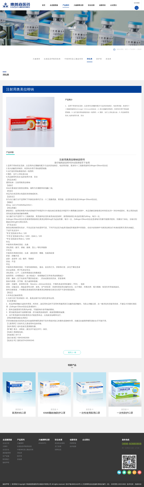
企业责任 (113, 5)
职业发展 (91, 5)
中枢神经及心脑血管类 (74, 59)
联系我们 (6, 459)
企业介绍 (6, 443)
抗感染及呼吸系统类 (52, 59)
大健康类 (36, 59)
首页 (43, 5)
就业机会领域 (60, 443)
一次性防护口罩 (125, 413)
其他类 (108, 59)
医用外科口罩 (19, 413)
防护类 (99, 59)
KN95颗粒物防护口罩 (54, 413)
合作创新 (73, 446)
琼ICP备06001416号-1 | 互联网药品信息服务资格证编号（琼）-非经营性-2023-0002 (96, 484)
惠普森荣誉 (7, 453)
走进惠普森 (54, 5)
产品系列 (66, 5)
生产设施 (6, 456)
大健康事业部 (78, 5)
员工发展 (58, 446)
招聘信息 (58, 449)
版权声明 (6, 462)
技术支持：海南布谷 (134, 484)
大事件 (5, 446)
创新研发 (102, 5)
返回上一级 (72, 352)
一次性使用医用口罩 (89, 413)
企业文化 (6, 449)
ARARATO (42, 443)
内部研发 (73, 443)
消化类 (139, 49)
